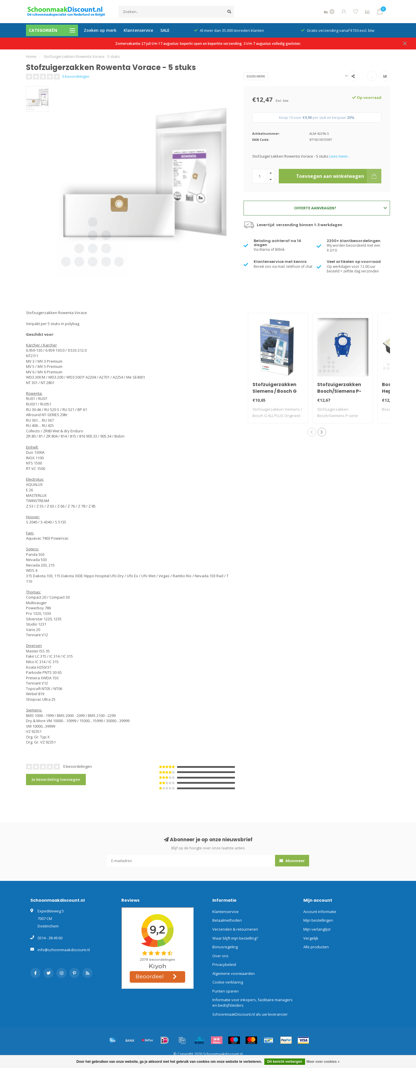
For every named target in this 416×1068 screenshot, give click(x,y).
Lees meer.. (339, 156)
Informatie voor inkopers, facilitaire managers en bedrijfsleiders (252, 1002)
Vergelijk (310, 938)
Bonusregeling (225, 946)
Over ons (220, 955)
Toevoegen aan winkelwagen (338, 176)
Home (31, 56)
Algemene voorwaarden (233, 973)
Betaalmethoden (227, 920)
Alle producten (316, 946)
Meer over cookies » (323, 1062)
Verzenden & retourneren (235, 929)
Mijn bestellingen (318, 920)
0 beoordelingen (75, 76)
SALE (165, 30)
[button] (311, 432)
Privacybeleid (224, 964)
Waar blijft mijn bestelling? (235, 938)
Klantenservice (138, 30)
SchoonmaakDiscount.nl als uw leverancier (250, 1014)
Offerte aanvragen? (340, 208)
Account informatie (319, 911)
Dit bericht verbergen (284, 1062)
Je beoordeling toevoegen (56, 779)
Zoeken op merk (100, 30)
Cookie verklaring (227, 982)
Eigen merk (256, 76)
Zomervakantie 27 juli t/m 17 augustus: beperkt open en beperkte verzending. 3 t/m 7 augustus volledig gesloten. (208, 43)
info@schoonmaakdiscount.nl (64, 949)
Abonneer (292, 860)
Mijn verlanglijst (316, 929)
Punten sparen (225, 991)
